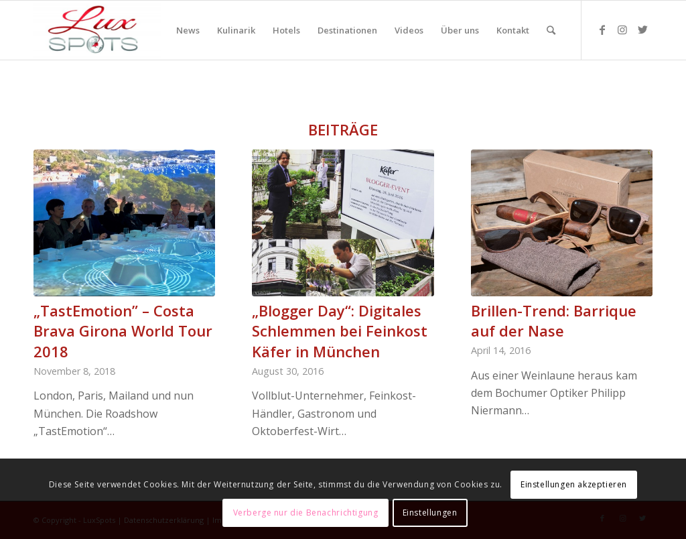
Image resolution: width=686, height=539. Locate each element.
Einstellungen (430, 512)
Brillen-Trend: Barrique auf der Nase (553, 320)
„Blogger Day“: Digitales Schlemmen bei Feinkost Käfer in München (339, 331)
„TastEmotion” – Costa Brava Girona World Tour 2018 (122, 331)
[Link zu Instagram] (622, 29)
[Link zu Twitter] (642, 29)
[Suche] (551, 30)
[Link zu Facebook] (602, 29)
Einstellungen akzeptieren (574, 484)
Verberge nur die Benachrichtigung (306, 512)
